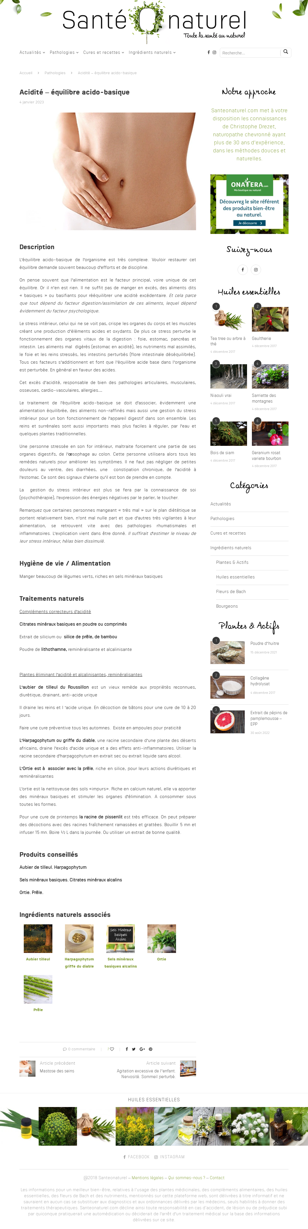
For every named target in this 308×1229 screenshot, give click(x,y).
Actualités (30, 53)
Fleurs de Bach (231, 592)
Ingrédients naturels (150, 53)
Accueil (25, 73)
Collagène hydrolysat (260, 681)
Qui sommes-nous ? (186, 1178)
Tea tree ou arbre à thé (228, 341)
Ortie (161, 959)
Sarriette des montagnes (264, 398)
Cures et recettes (101, 53)
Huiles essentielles (235, 577)
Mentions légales (147, 1178)
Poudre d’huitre (264, 644)
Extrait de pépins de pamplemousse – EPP (268, 718)
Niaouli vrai (221, 396)
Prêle (38, 1010)
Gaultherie (261, 339)
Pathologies (62, 53)
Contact (217, 1178)
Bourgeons (227, 606)
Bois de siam (222, 453)
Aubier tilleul (38, 959)
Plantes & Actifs (232, 563)
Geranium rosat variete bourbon (266, 456)
